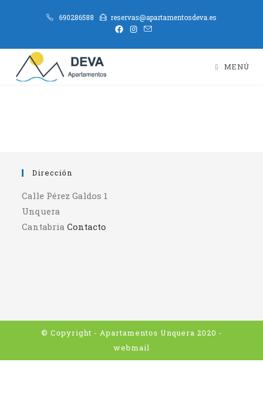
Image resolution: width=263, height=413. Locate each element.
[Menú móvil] (232, 66)
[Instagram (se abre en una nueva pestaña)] (133, 29)
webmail (131, 347)
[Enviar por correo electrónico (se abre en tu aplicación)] (146, 29)
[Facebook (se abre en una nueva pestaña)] (119, 29)
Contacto (86, 226)
